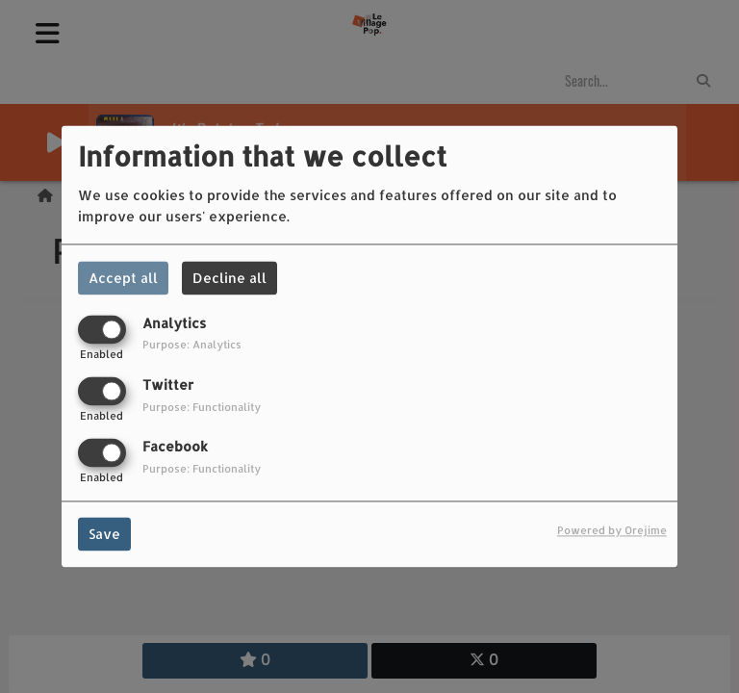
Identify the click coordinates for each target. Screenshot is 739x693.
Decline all (229, 278)
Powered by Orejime (612, 531)
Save (104, 534)
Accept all (123, 278)
